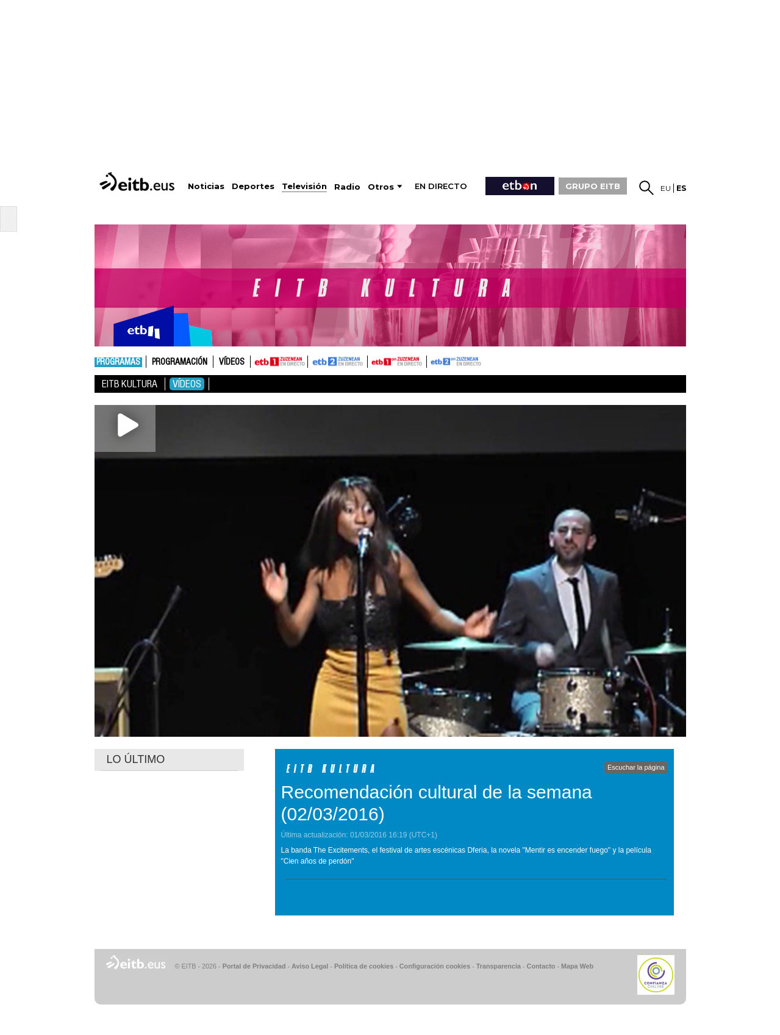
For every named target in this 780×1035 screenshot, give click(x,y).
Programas (118, 362)
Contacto (541, 966)
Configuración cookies (434, 966)
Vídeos (232, 362)
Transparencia (498, 966)
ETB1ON (373, 360)
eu (665, 188)
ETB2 (337, 362)
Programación (179, 362)
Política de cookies (363, 966)
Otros (381, 187)
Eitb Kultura (129, 384)
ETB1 (279, 362)
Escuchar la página (636, 767)
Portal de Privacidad (254, 966)
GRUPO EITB (592, 186)
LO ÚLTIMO (136, 759)
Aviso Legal (310, 966)
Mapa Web (577, 966)
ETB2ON (432, 360)
